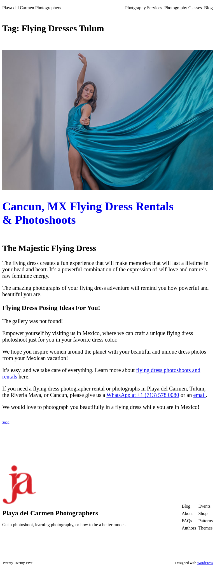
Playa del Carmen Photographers (31, 7)
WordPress (205, 563)
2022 (6, 422)
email (199, 395)
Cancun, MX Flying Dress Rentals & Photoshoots (88, 213)
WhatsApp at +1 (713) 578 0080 (142, 395)
